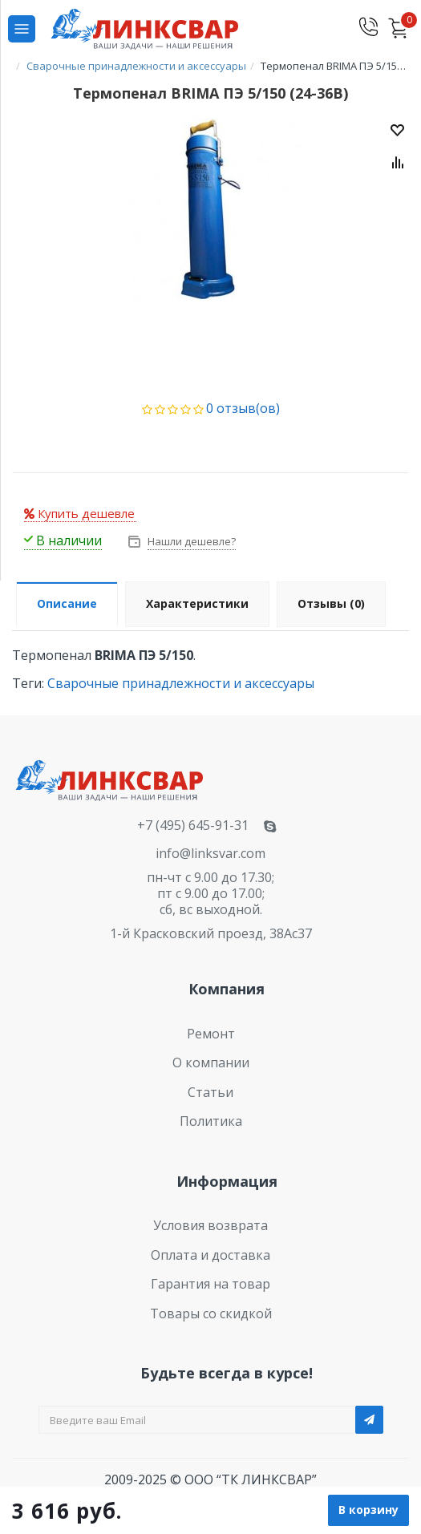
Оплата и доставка (210, 1255)
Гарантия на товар (210, 1284)
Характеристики (197, 603)
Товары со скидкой (211, 1313)
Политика (211, 1121)
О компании (210, 1062)
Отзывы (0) (331, 603)
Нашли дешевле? (190, 541)
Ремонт (211, 1033)
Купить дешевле (79, 513)
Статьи (210, 1092)
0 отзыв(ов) (243, 408)
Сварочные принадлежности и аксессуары (180, 683)
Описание (67, 603)
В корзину (368, 1509)
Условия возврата (210, 1225)
